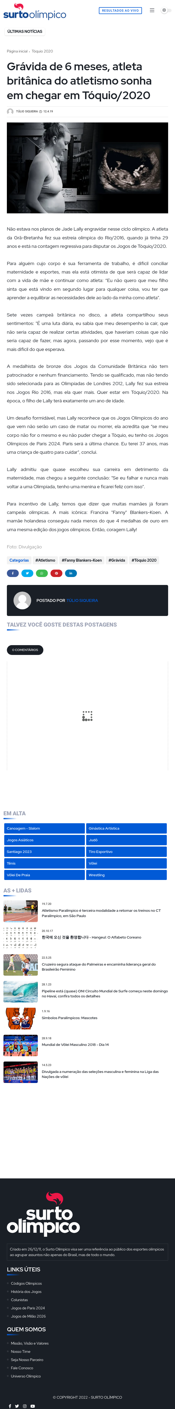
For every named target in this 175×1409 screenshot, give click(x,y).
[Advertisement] (87, 1125)
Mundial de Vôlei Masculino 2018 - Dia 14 (75, 1044)
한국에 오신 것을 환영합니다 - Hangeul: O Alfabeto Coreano (91, 937)
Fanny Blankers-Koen (83, 560)
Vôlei (93, 863)
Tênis (11, 863)
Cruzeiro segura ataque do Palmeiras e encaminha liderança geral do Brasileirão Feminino (99, 967)
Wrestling (97, 875)
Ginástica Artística (104, 828)
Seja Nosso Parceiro (27, 1359)
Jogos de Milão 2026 (28, 1316)
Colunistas (19, 1299)
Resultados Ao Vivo (120, 10)
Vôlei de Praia (18, 875)
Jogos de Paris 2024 (28, 1308)
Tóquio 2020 (42, 51)
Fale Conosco (22, 1368)
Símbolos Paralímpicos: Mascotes (69, 1017)
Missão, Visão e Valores (29, 1343)
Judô (93, 840)
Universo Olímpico (26, 1376)
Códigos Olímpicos (26, 1283)
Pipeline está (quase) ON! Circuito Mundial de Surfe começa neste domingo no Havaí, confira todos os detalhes (105, 994)
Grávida (118, 560)
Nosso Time (20, 1351)
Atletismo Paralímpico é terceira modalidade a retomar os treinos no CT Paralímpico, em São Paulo (101, 913)
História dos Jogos (26, 1291)
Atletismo (46, 560)
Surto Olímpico (106, 1397)
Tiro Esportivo (101, 851)
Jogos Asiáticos (20, 840)
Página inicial (17, 51)
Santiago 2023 (19, 851)
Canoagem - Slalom (23, 828)
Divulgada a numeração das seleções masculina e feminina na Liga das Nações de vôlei (100, 1074)
